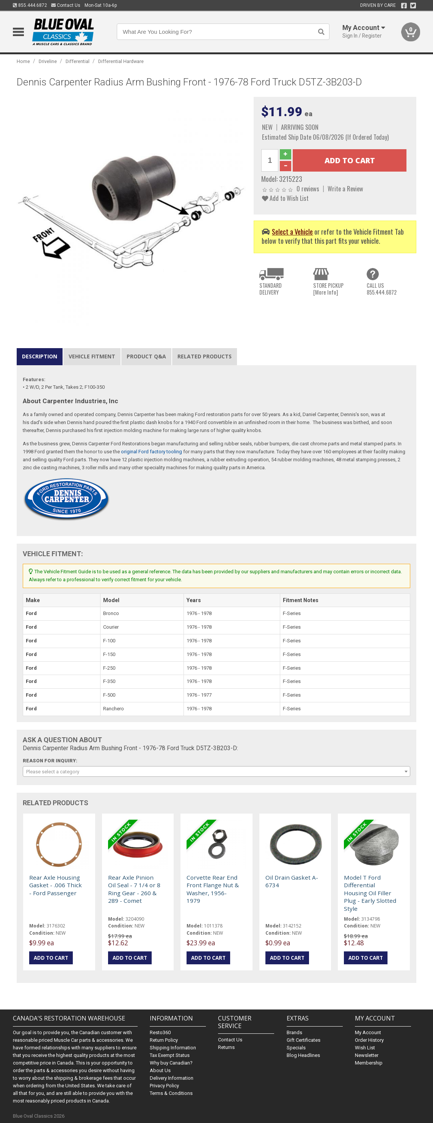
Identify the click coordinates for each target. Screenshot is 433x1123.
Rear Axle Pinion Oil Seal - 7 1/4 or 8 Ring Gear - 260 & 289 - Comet (134, 889)
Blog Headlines (303, 1055)
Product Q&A (146, 356)
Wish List (365, 1047)
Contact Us (65, 5)
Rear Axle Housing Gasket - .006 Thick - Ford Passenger (55, 885)
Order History (369, 1040)
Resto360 (160, 1032)
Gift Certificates (303, 1040)
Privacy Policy (164, 1085)
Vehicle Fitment (92, 356)
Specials (296, 1047)
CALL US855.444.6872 (382, 288)
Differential (77, 61)
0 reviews (308, 188)
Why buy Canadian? (171, 1063)
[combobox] (216, 771)
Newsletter (366, 1055)
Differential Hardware (121, 61)
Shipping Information (173, 1047)
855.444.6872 (30, 5)
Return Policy (164, 1040)
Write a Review (345, 188)
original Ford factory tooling (151, 451)
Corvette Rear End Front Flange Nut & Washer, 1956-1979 (213, 889)
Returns (226, 1047)
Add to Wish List (285, 198)
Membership (369, 1063)
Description (39, 356)
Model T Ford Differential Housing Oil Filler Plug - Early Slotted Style (370, 893)
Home (23, 61)
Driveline (48, 61)
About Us (160, 1070)
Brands (294, 1032)
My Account (368, 1032)
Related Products (204, 356)
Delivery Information (171, 1078)
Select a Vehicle (292, 231)
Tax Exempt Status (170, 1055)
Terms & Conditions (171, 1093)
